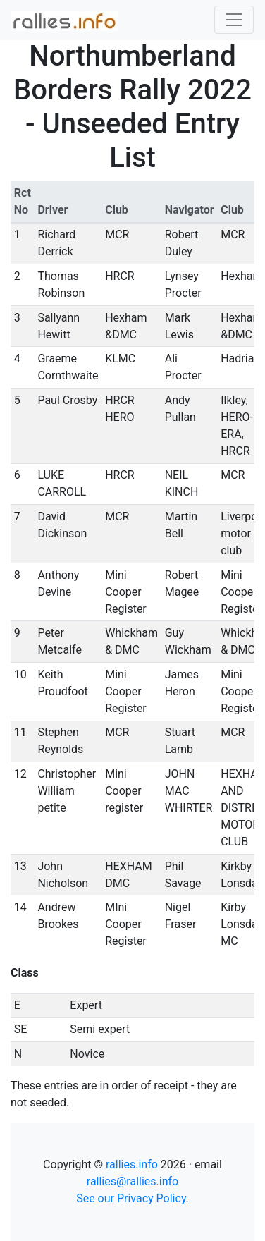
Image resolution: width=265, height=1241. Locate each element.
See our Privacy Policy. (132, 1198)
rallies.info (132, 1164)
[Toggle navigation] (234, 20)
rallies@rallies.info (132, 1181)
